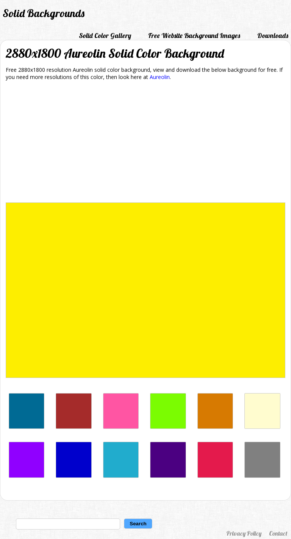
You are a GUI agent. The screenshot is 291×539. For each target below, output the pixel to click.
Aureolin (160, 77)
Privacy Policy (243, 533)
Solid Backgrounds (43, 13)
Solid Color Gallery (105, 35)
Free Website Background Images (194, 35)
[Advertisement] (145, 143)
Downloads (272, 35)
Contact (278, 533)
